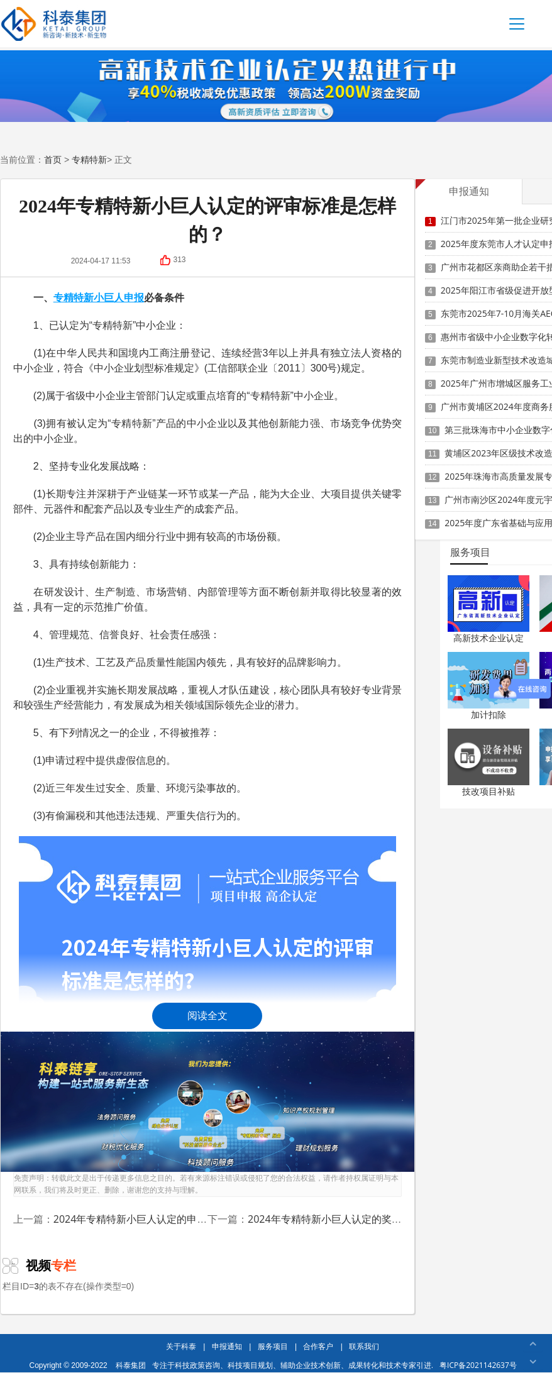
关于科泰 (181, 1346)
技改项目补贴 (488, 791)
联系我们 (364, 1346)
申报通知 (227, 1346)
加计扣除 (488, 714)
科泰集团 (131, 1365)
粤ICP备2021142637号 (478, 1365)
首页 (53, 159)
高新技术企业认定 (488, 638)
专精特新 (89, 159)
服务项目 (273, 1346)
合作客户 (318, 1346)
